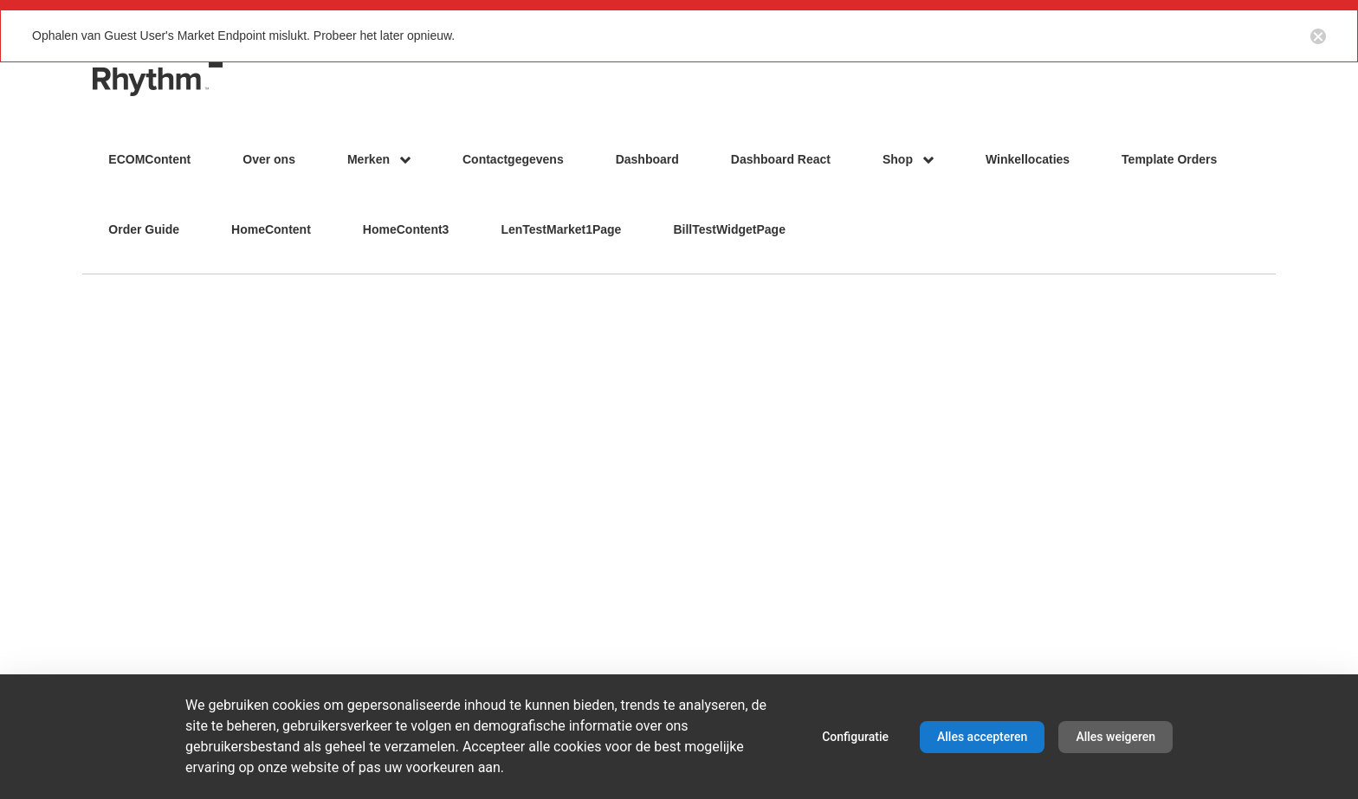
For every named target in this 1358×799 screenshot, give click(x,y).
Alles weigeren (1115, 737)
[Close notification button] (1318, 35)
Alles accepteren (982, 737)
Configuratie (855, 737)
